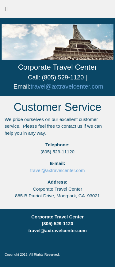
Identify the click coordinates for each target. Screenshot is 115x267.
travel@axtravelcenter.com (67, 86)
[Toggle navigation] (6, 10)
